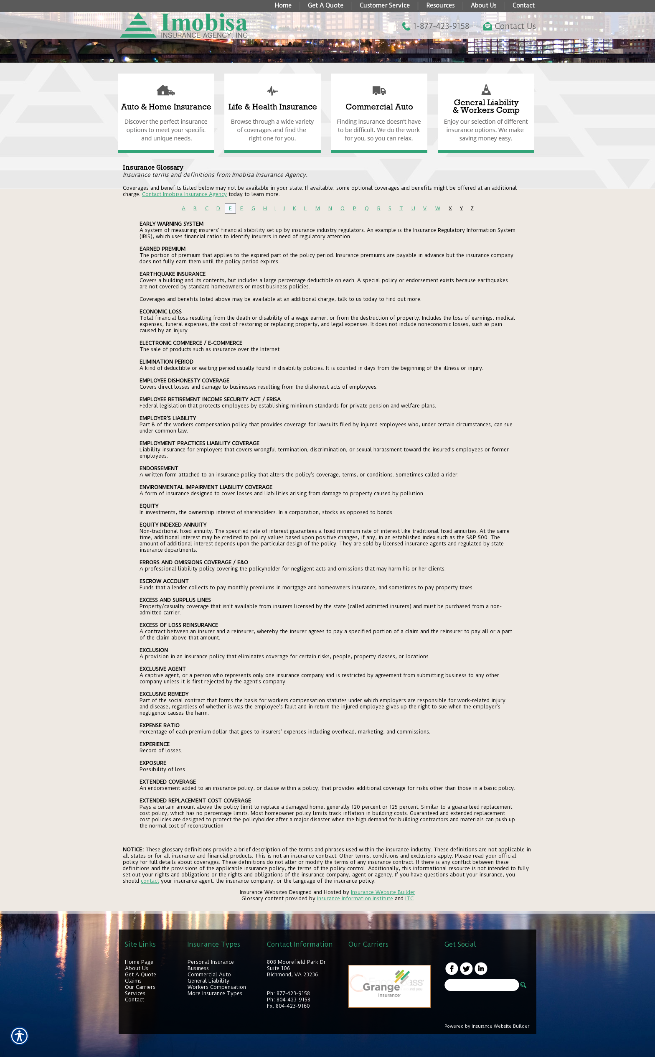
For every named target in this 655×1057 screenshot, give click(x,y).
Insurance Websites (263, 892)
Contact (134, 999)
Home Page (139, 962)
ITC (409, 898)
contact (150, 881)
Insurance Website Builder (383, 892)
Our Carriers (140, 987)
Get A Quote (140, 974)
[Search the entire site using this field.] (481, 985)
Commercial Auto (209, 974)
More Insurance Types (215, 993)
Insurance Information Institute (355, 898)
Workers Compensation (217, 987)
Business (198, 968)
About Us (136, 968)
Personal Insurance (211, 962)
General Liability (208, 981)
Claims (133, 981)
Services (135, 993)
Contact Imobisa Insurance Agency (184, 194)
